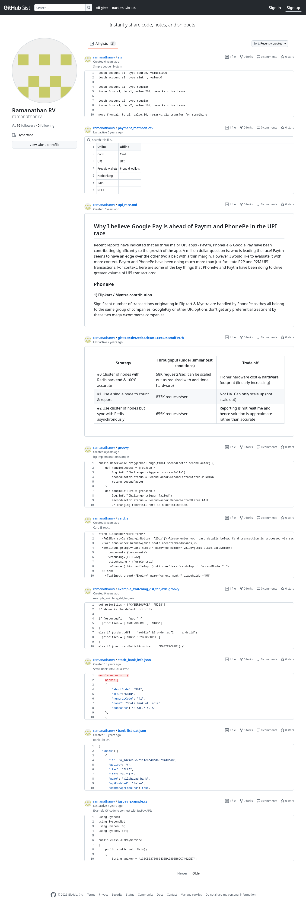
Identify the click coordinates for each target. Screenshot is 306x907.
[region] (189, 94)
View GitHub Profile (44, 144)
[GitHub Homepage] (53, 895)
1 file (230, 57)
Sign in (275, 7)
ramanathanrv (104, 57)
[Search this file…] (189, 140)
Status (130, 895)
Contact (172, 895)
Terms (91, 895)
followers (24, 125)
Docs (160, 895)
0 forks (246, 57)
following (46, 125)
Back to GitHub (124, 8)
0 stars (287, 57)
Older (196, 873)
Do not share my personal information (231, 895)
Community (145, 895)
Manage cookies (191, 895)
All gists (102, 8)
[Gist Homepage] (17, 7)
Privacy (103, 895)
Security (117, 895)
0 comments (267, 57)
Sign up (293, 7)
